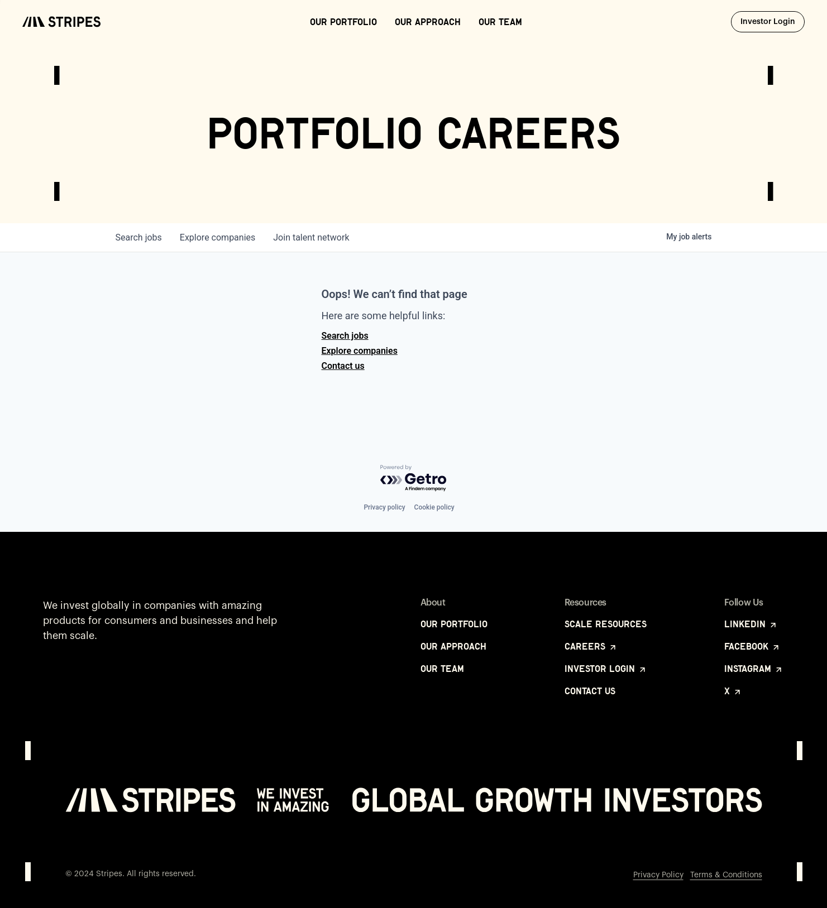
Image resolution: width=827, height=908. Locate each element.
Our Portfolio (343, 21)
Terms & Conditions (726, 875)
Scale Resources (606, 624)
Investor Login (772, 21)
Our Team (500, 21)
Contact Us (590, 690)
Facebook (752, 646)
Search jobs (345, 335)
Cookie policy (434, 507)
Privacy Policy (658, 875)
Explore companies (360, 350)
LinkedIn (751, 624)
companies (217, 237)
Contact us (343, 366)
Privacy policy (384, 507)
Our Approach (428, 21)
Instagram (753, 668)
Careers (591, 646)
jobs (139, 237)
